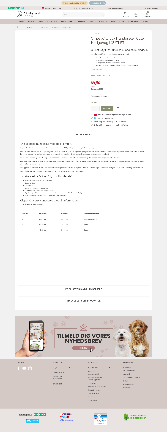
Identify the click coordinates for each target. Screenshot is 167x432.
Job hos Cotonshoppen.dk (131, 378)
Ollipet (97, 33)
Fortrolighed (92, 383)
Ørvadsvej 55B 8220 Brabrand (57, 378)
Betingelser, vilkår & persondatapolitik (94, 373)
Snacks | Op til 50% (97, 3)
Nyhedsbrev (126, 388)
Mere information (97, 69)
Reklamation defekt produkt (97, 387)
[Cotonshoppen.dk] (29, 14)
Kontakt (125, 381)
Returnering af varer (94, 390)
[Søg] (102, 14)
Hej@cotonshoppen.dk (61, 368)
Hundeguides (127, 367)
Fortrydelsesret (92, 400)
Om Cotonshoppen (129, 371)
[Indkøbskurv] (146, 13)
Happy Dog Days (128, 384)
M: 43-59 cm (101, 96)
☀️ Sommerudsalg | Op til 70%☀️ (74, 3)
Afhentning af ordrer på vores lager (99, 397)
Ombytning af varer (94, 393)
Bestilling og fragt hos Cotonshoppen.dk (95, 379)
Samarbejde (126, 374)
